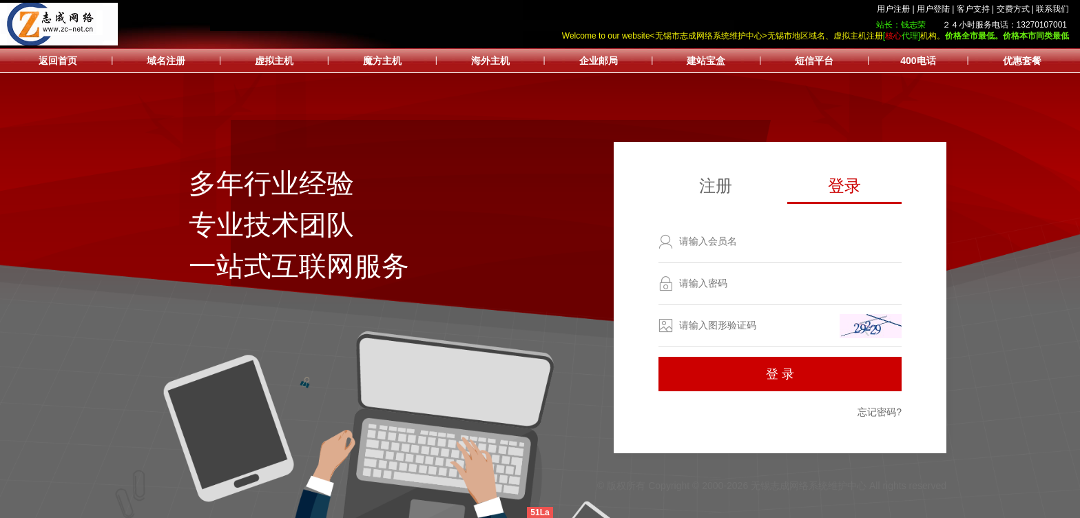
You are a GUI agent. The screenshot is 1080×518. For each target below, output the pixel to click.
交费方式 (1013, 9)
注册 (715, 185)
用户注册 (893, 9)
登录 (844, 185)
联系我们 (1052, 9)
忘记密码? (880, 411)
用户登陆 (933, 9)
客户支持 (973, 9)
